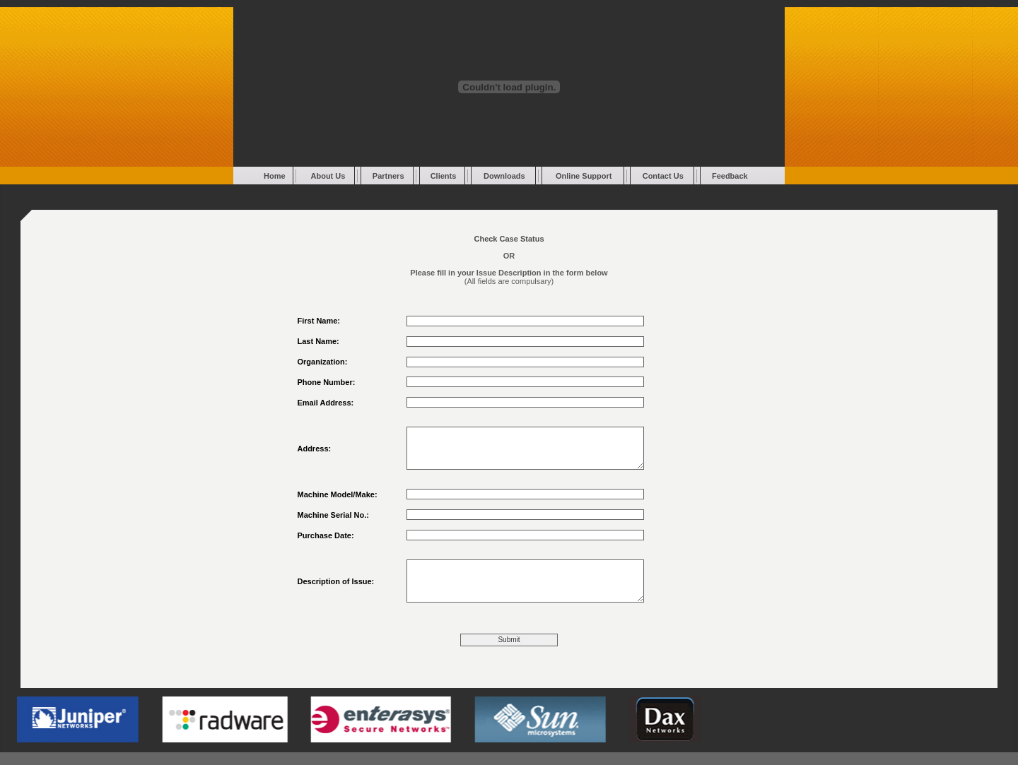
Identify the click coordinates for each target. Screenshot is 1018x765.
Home (275, 176)
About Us (328, 176)
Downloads (504, 176)
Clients (444, 176)
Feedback (730, 176)
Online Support (584, 176)
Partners (388, 176)
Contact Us (663, 176)
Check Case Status (509, 239)
